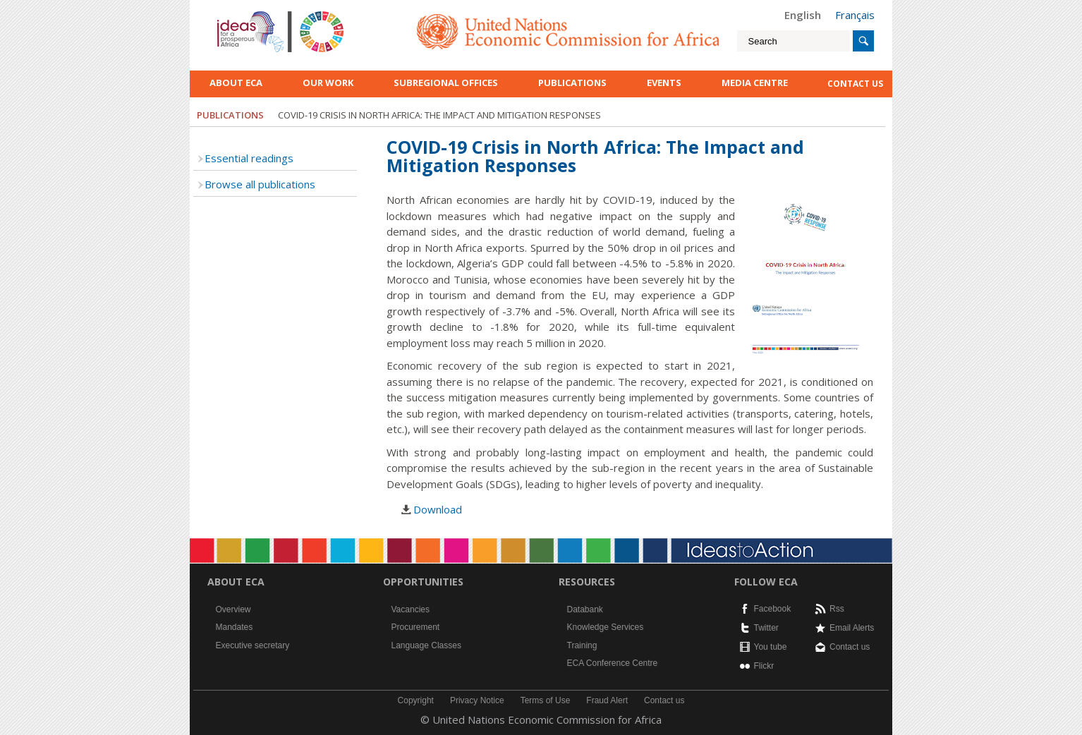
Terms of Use (546, 700)
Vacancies (410, 609)
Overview (233, 609)
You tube (770, 647)
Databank (585, 609)
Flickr (764, 666)
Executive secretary (253, 645)
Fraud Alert (607, 700)
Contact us (849, 647)
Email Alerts (851, 628)
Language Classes (426, 645)
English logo (236, 14)
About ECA (235, 82)
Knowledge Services (605, 627)
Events (664, 82)
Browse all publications (260, 184)
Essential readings (249, 158)
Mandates (234, 627)
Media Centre (755, 82)
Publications (572, 82)
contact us (855, 84)
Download (437, 509)
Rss (836, 609)
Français (855, 15)
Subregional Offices (446, 82)
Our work (328, 82)
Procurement (415, 627)
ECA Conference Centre (612, 663)
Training (582, 645)
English (802, 15)
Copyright (416, 700)
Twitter (766, 628)
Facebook (772, 609)
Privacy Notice (477, 700)
